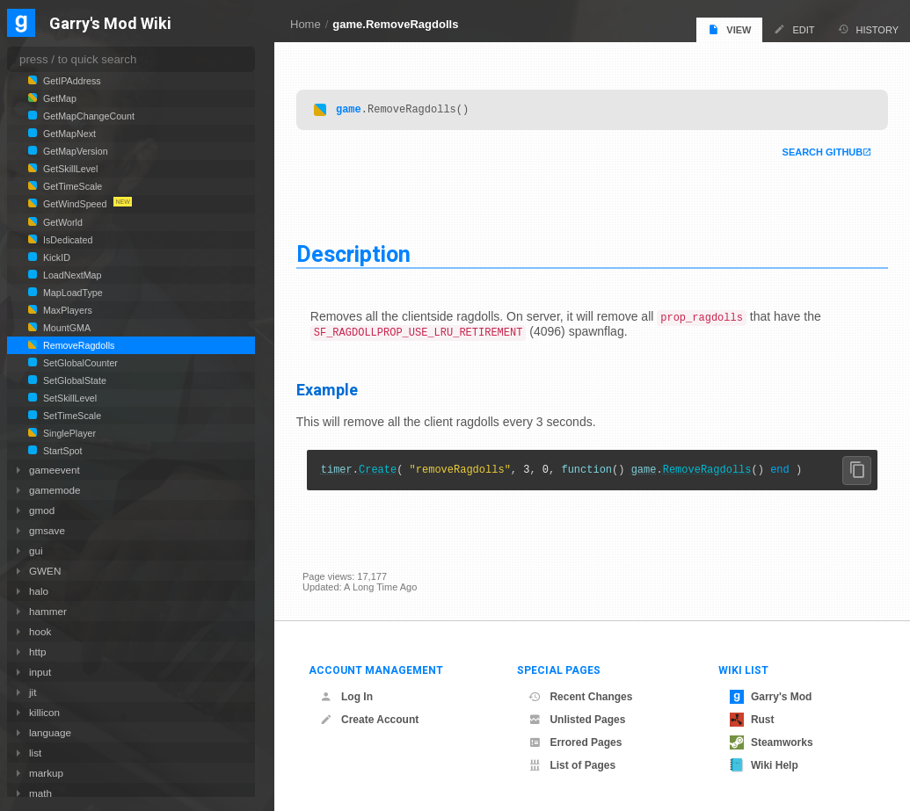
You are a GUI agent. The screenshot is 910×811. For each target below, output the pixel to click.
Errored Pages (575, 742)
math (40, 793)
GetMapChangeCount (87, 116)
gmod (42, 510)
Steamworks (771, 742)
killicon (44, 712)
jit (32, 692)
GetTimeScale (71, 186)
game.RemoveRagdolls (395, 24)
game (355, 109)
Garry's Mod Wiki (110, 24)
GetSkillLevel (69, 168)
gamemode (54, 490)
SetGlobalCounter (79, 363)
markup (46, 772)
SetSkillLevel (68, 398)
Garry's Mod (771, 697)
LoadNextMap (71, 275)
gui (36, 550)
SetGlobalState (73, 380)
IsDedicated (66, 240)
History (868, 29)
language (50, 732)
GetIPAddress (70, 81)
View (729, 29)
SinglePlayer (68, 433)
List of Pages (571, 765)
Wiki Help (764, 765)
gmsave (47, 530)
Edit (794, 29)
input (40, 671)
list (35, 752)
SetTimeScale (70, 415)
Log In (346, 697)
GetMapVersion (74, 151)
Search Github (815, 153)
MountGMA (65, 327)
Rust (752, 720)
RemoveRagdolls (713, 472)
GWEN (45, 570)
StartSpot (61, 450)
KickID (55, 257)
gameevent (54, 469)
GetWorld (61, 222)
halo (38, 591)
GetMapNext (68, 133)
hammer (48, 611)
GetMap (58, 98)
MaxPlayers (66, 310)
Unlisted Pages (576, 720)
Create (384, 472)
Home (305, 24)
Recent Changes (580, 697)
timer (343, 472)
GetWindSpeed (74, 204)
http (38, 651)
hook (40, 631)
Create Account (369, 720)
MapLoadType (71, 292)
